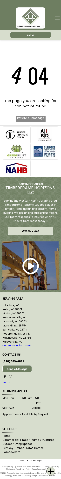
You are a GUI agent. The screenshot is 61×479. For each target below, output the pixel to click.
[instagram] (10, 377)
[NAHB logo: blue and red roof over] (16, 168)
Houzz (6, 382)
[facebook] (4, 377)
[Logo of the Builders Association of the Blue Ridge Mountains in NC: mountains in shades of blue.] (44, 151)
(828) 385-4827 (13, 361)
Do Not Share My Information (28, 466)
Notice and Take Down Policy (18, 469)
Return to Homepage (30, 118)
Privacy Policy (7, 466)
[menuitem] (9, 436)
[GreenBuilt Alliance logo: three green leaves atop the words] (16, 151)
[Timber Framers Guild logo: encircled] (16, 135)
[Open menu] (57, 18)
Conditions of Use (50, 466)
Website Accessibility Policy (43, 469)
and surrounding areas (16, 345)
